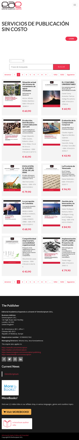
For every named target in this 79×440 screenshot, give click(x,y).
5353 (62, 75)
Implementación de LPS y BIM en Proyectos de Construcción (69, 241)
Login (71, 39)
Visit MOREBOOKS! (17, 412)
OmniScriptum (12, 374)
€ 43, (26, 156)
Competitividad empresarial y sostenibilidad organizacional (29, 241)
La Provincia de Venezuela (68, 167)
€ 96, (66, 189)
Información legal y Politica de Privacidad (15, 435)
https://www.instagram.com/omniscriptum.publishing (21, 352)
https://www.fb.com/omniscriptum (14, 347)
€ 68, (26, 229)
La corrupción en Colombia (28, 202)
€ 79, (26, 191)
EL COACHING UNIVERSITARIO (69, 83)
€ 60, (26, 110)
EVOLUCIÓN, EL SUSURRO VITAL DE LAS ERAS (28, 169)
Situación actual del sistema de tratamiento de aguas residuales (29, 86)
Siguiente (71, 75)
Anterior (7, 75)
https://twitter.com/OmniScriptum (14, 350)
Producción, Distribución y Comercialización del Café (29, 123)
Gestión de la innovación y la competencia (68, 203)
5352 (55, 75)
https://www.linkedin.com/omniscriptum (16, 354)
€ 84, (66, 227)
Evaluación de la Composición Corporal (68, 122)
